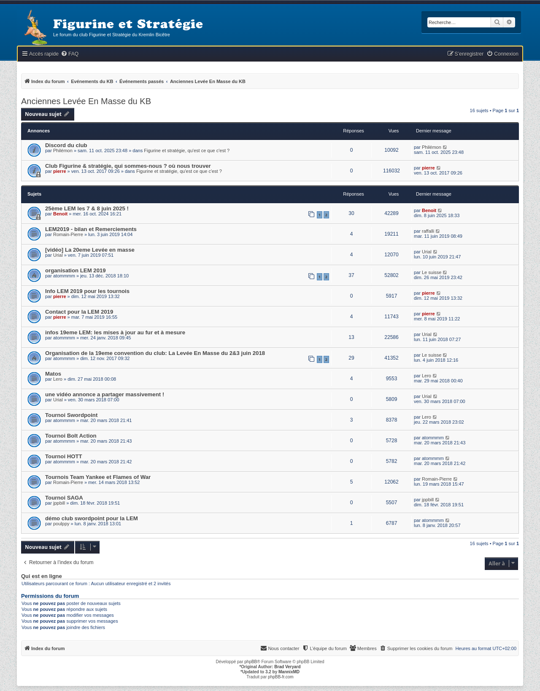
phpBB (250, 661)
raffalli (428, 231)
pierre (59, 171)
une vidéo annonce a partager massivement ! (104, 394)
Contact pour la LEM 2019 (79, 312)
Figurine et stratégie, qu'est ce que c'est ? (187, 150)
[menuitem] (69, 54)
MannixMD (289, 671)
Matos (53, 374)
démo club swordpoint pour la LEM (91, 518)
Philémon (63, 150)
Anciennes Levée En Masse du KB (86, 101)
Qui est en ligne (41, 576)
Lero (57, 379)
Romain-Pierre (68, 234)
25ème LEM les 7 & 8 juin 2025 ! (87, 208)
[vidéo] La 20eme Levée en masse (90, 250)
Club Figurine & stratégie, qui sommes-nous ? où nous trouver (128, 166)
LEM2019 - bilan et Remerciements (91, 229)
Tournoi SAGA (64, 498)
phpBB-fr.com (281, 677)
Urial (58, 255)
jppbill (59, 502)
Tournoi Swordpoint (71, 415)
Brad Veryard (287, 666)
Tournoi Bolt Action (71, 436)
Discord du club (66, 145)
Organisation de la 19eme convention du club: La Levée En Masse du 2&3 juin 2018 (155, 353)
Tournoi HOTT (63, 456)
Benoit (60, 213)
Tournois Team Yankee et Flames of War (98, 477)
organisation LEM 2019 (75, 270)
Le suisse (431, 272)
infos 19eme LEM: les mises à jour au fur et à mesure (115, 332)
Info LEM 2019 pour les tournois (87, 291)
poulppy (61, 523)
